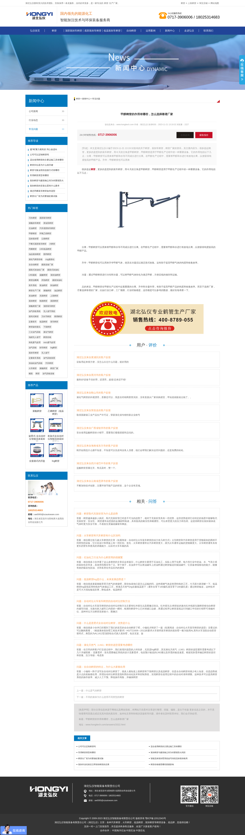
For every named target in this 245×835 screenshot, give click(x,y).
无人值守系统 (49, 311)
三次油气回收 (34, 332)
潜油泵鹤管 (48, 223)
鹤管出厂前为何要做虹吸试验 (43, 196)
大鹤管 (52, 244)
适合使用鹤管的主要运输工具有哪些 (47, 160)
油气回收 (33, 347)
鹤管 (106, 3)
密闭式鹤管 (34, 316)
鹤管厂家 (54, 368)
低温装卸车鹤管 (112, 30)
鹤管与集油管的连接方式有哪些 (44, 170)
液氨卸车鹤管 (34, 223)
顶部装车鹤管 (49, 306)
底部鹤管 (54, 301)
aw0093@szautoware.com (46, 514)
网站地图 (215, 3)
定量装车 (33, 322)
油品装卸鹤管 (34, 254)
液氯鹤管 (47, 290)
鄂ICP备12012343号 (155, 818)
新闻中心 (170, 30)
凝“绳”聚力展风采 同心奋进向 (43, 149)
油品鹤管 (58, 290)
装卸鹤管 (33, 301)
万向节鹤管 (46, 316)
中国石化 (140, 830)
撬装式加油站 (53, 270)
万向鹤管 (33, 218)
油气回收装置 (49, 358)
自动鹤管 (131, 30)
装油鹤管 (43, 285)
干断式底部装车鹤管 (37, 244)
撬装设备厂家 (47, 264)
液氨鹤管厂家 (34, 306)
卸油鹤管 (54, 285)
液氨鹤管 (43, 368)
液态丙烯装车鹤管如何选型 (42, 191)
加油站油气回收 (35, 363)
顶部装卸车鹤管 (73, 30)
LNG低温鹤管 (45, 249)
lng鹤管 (53, 347)
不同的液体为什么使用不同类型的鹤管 (105, 697)
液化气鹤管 (48, 332)
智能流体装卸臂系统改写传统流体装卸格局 (169, 758)
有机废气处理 (34, 342)
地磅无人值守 (34, 337)
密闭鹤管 (47, 254)
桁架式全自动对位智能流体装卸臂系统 (56, 439)
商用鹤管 (58, 316)
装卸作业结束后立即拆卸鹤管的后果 (93, 764)
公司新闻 (33, 111)
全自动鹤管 (34, 264)
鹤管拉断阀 (34, 280)
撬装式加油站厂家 (36, 270)
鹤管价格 (47, 337)
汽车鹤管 (49, 363)
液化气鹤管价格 (35, 259)
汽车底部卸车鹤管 (47, 228)
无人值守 (45, 353)
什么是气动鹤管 (94, 690)
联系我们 (208, 30)
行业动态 (33, 120)
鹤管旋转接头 (34, 327)
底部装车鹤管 (45, 218)
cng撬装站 (49, 259)
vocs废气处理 (49, 342)
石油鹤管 (33, 228)
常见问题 (33, 129)
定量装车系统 (34, 358)
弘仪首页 (35, 30)
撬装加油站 (57, 280)
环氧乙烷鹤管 (45, 233)
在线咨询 (185, 135)
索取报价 (203, 135)
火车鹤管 (33, 368)
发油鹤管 (33, 296)
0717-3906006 (107, 134)
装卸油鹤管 (55, 275)
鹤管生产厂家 (34, 290)
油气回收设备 (48, 373)
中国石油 (130, 830)
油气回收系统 (34, 311)
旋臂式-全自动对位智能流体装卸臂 (37, 439)
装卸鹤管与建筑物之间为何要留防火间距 (168, 752)
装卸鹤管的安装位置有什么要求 (44, 186)
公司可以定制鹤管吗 (39, 154)
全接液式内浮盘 (37, 461)
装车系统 (33, 285)
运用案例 (150, 30)
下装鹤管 (47, 327)
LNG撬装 (33, 275)
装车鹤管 (54, 322)
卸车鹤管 (43, 347)
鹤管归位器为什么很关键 (41, 165)
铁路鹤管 (43, 301)
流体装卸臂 (34, 239)
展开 (242, 70)
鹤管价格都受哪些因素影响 (162, 764)
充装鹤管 (43, 296)
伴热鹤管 (45, 280)
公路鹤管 (45, 239)
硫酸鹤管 (43, 275)
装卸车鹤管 (34, 353)
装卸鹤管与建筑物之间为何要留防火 (47, 180)
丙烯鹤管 (33, 249)
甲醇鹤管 (33, 233)
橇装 (31, 373)
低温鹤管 (43, 322)
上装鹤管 (192, 3)
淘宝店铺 (203, 3)
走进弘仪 (189, 30)
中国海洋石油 (119, 830)
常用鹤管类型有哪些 (39, 175)
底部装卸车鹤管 (92, 30)
